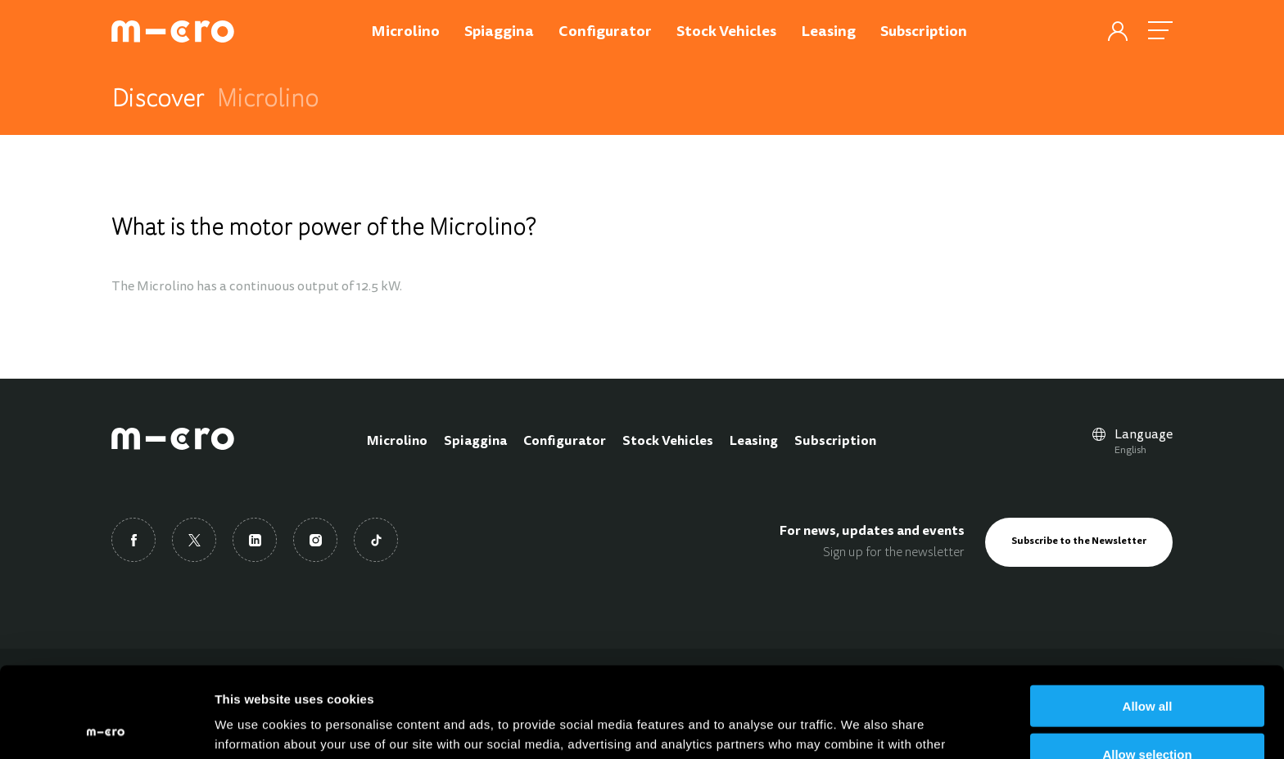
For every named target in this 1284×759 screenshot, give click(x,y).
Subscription (835, 441)
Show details (859, 727)
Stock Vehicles (667, 441)
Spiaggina (475, 441)
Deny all (1147, 712)
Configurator (564, 441)
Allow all (1148, 615)
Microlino (397, 441)
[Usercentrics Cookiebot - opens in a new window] (106, 727)
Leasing (754, 441)
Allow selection (1146, 664)
